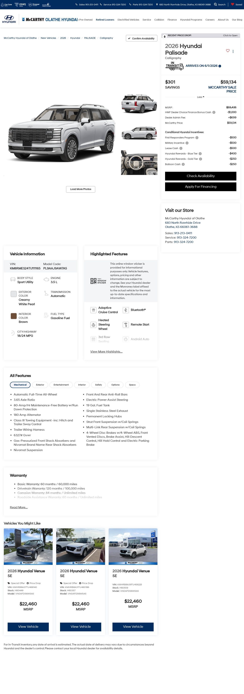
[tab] (20, 385)
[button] (60, 133)
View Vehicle (28, 627)
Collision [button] (159, 19)
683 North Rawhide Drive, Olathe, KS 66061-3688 (183, 4)
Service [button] (147, 19)
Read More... (19, 507)
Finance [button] (172, 19)
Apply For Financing (201, 186)
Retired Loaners (105, 19)
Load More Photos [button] (80, 189)
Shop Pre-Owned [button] (82, 19)
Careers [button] (209, 19)
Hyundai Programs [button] (191, 19)
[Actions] (233, 51)
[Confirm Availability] (142, 38)
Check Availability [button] (201, 176)
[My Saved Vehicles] (235, 4)
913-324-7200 (186, 238)
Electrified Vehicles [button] (128, 19)
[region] (200, 135)
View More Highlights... (106, 352)
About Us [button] (223, 19)
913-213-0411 (183, 233)
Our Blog (237, 19)
